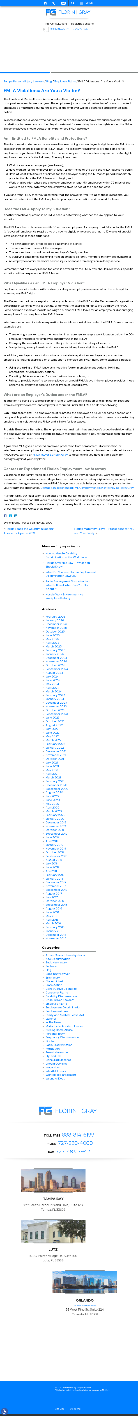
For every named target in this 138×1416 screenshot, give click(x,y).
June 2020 (53, 800)
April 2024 (52, 688)
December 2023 (56, 702)
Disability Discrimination (61, 996)
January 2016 (54, 931)
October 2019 (55, 830)
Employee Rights (65, 81)
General (51, 1018)
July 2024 (52, 676)
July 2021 (52, 762)
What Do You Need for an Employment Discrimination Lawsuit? (71, 574)
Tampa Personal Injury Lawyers (24, 81)
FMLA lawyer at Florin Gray (50, 455)
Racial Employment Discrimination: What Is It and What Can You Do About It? (68, 585)
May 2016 (52, 916)
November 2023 (56, 706)
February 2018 (55, 875)
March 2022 (53, 740)
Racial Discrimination (59, 1045)
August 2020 (54, 792)
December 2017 (56, 882)
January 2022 (55, 747)
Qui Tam (51, 1041)
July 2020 (52, 796)
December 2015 (56, 935)
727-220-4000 (83, 29)
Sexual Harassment (58, 1052)
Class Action (54, 985)
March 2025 (54, 646)
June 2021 (52, 766)
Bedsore (51, 966)
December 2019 (56, 822)
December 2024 (56, 658)
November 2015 (56, 938)
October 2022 (55, 721)
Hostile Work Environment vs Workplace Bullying (64, 596)
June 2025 (53, 635)
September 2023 (57, 714)
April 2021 (52, 774)
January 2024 (55, 699)
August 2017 (54, 893)
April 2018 (52, 871)
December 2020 (56, 785)
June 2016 (52, 912)
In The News (53, 1022)
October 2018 (55, 852)
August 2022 (54, 725)
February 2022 (55, 744)
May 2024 (52, 684)
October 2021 (55, 759)
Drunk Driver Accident (60, 1000)
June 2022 (52, 733)
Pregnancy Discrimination (62, 1037)
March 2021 (53, 777)
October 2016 (55, 901)
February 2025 (55, 650)
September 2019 (56, 833)
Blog (49, 81)
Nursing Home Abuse (59, 1030)
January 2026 (55, 620)
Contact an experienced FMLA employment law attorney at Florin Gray (87, 488)
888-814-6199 (59, 29)
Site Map (60, 1410)
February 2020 (55, 815)
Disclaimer (75, 1410)
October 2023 (55, 710)
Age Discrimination (58, 959)
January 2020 (55, 819)
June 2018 (52, 867)
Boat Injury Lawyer (58, 974)
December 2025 (56, 624)
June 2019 (52, 837)
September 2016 (56, 905)
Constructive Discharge (61, 989)
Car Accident (54, 981)
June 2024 (53, 680)
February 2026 (55, 616)
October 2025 (55, 631)
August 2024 (54, 673)
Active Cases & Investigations (65, 955)
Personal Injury (55, 1034)
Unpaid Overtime (57, 1063)
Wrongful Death (56, 1078)
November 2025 (56, 628)
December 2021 (56, 751)
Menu (89, 3)
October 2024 (55, 665)
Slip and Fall (53, 1056)
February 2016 (55, 927)
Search (73, 3)
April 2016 (52, 920)
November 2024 (56, 661)
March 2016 (53, 923)
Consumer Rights (57, 992)
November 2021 (56, 755)
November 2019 (56, 826)
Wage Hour (53, 1067)
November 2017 (56, 886)
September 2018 (56, 856)
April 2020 (52, 807)
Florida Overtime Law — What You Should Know (68, 564)
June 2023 (52, 717)
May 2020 (52, 804)
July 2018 (52, 863)
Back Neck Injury (56, 962)
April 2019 (52, 841)
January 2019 (54, 845)
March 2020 (54, 811)
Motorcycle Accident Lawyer (65, 1026)
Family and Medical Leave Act (65, 1015)
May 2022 (52, 736)
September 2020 (57, 789)
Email (63, 3)
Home (45, 3)
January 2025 (55, 654)
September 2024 (57, 669)
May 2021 (52, 770)
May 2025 (52, 639)
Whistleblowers (56, 1071)
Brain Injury (53, 977)
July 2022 (52, 729)
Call (54, 3)
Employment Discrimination (63, 1007)
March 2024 (54, 691)
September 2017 (56, 890)
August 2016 (54, 908)
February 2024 (55, 695)
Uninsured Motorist (58, 1060)
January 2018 (54, 878)
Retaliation (53, 1049)
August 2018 (54, 860)
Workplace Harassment (61, 1075)
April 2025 (52, 643)
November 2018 (56, 848)
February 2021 (55, 781)
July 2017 (52, 897)
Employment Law (57, 1011)
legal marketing (82, 1392)
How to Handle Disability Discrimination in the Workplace (66, 555)
